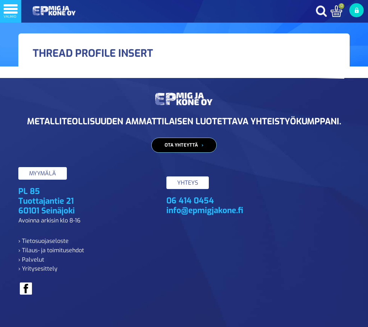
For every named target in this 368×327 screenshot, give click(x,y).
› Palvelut (31, 259)
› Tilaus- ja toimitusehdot (51, 250)
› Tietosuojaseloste (43, 241)
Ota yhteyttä (181, 145)
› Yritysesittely (38, 268)
